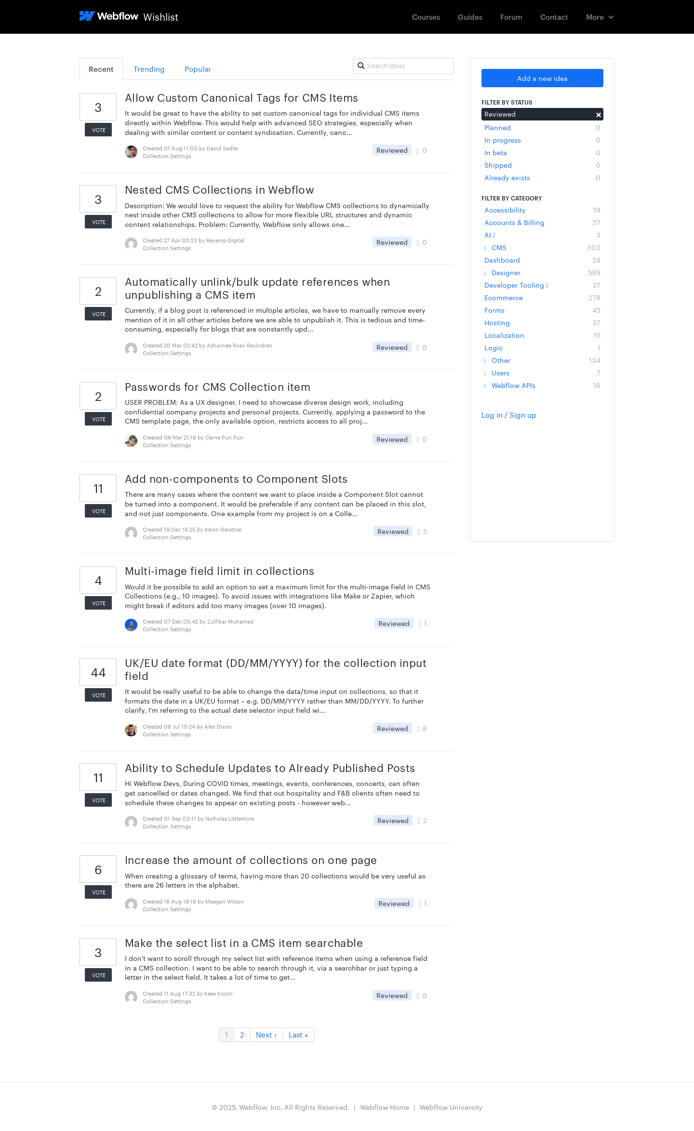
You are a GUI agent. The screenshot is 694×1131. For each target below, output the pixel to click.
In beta (542, 152)
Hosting (542, 322)
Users (542, 372)
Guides (470, 17)
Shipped (542, 165)
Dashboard (542, 260)
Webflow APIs (542, 385)
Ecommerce (542, 297)
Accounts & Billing (542, 222)
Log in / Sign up (508, 415)
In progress (542, 140)
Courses (426, 17)
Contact (554, 17)
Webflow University (451, 1107)
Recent (101, 69)
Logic (542, 347)
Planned (542, 127)
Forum (511, 17)
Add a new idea (542, 78)
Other (542, 360)
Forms (542, 310)
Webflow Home (384, 1107)
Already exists (542, 177)
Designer (542, 272)
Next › (266, 1034)
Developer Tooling (542, 285)
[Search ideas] (403, 66)
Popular (198, 69)
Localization (542, 335)
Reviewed (542, 114)
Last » (298, 1034)
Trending (149, 69)
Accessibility (542, 209)
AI (542, 235)
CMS (542, 247)
